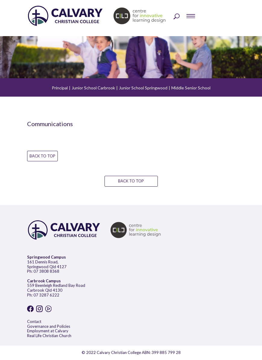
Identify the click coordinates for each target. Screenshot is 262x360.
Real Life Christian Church (49, 335)
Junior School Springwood (143, 87)
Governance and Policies (48, 326)
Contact (34, 321)
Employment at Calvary (47, 330)
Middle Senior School (191, 87)
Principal (60, 87)
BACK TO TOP (42, 156)
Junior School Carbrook (93, 87)
